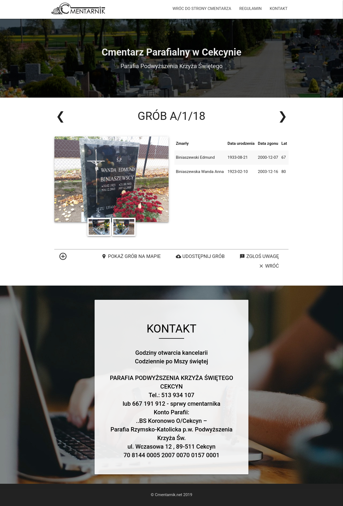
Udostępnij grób (200, 256)
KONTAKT (279, 8)
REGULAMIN (250, 8)
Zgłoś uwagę (259, 256)
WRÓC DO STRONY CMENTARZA (202, 8)
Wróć (269, 266)
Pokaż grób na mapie (131, 256)
